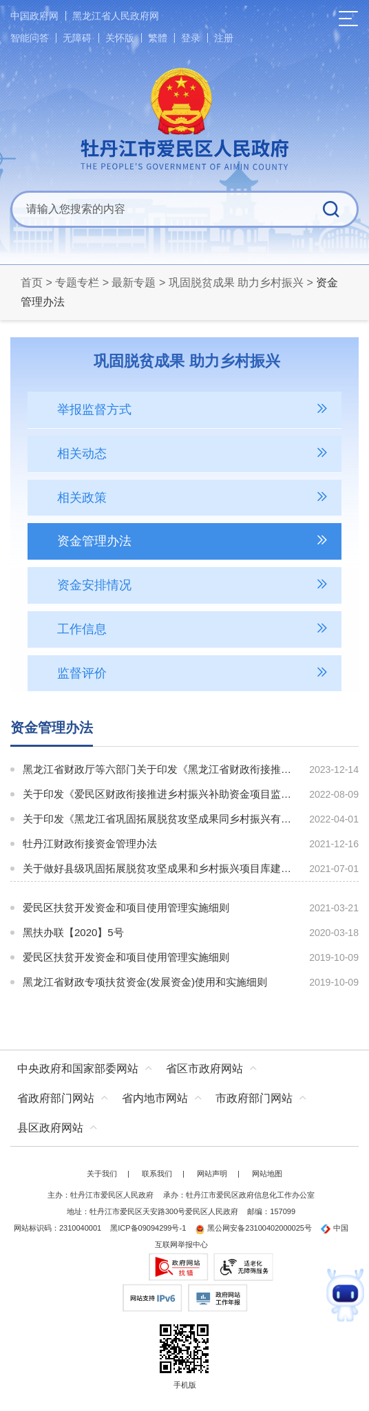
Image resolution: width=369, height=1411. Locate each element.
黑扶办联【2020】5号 (73, 932)
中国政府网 (34, 15)
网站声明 (212, 1173)
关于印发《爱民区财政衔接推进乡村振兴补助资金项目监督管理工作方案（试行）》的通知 (158, 794)
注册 (223, 37)
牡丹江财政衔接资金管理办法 (90, 843)
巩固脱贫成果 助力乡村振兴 (236, 282)
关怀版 (119, 37)
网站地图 (267, 1173)
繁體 (157, 37)
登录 (190, 37)
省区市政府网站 (204, 1068)
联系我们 (157, 1173)
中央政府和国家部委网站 (77, 1068)
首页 (32, 282)
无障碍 (77, 37)
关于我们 (102, 1173)
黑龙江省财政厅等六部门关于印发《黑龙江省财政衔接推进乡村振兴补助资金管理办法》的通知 (158, 769)
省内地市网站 (155, 1098)
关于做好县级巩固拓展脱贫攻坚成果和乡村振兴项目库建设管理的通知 (158, 868)
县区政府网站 (50, 1128)
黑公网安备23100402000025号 (253, 1228)
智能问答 (29, 37)
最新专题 (134, 282)
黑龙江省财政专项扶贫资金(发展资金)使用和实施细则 (145, 982)
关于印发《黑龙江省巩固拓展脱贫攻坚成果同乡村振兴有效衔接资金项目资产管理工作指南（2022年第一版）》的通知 (158, 819)
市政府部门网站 (254, 1098)
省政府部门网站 (55, 1098)
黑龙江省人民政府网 (115, 15)
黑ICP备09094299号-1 (148, 1228)
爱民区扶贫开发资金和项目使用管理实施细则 (126, 907)
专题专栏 (77, 282)
